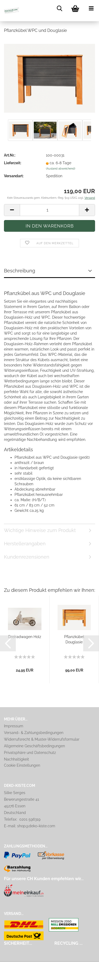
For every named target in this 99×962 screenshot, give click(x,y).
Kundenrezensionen (26, 557)
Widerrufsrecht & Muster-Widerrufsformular (41, 739)
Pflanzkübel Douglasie (74, 639)
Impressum (13, 726)
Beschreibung (19, 270)
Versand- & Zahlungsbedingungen (33, 733)
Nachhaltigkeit (16, 759)
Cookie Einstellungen (22, 765)
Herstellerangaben (25, 543)
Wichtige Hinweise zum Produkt (40, 530)
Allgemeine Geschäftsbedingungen (34, 746)
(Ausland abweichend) (60, 168)
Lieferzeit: (12, 163)
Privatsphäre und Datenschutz (30, 752)
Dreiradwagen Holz (24, 637)
